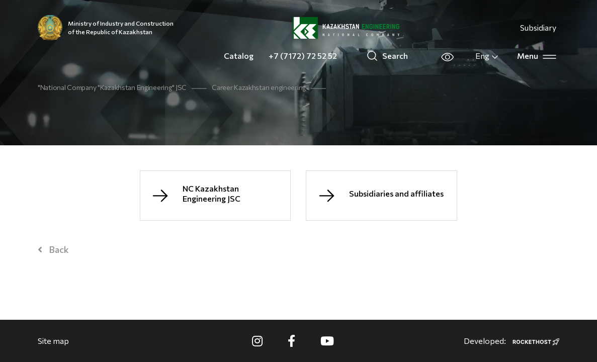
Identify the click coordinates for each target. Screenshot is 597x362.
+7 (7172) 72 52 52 (303, 55)
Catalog (238, 55)
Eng (487, 56)
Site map (53, 340)
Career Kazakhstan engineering (259, 87)
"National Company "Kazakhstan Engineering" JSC (112, 87)
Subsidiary (538, 27)
